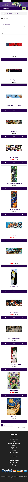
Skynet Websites (16, 477)
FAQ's (14, 436)
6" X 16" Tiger (14, 312)
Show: (26, 31)
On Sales (14, 448)
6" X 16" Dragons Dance (14, 209)
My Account (14, 454)
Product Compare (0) (5, 24)
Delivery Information (14, 439)
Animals (16, 13)
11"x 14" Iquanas (14, 390)
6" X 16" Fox (14, 235)
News (14, 441)
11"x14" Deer (14, 416)
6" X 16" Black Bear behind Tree (14, 183)
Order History (14, 456)
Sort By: (25, 26)
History (14, 438)
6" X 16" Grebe (14, 157)
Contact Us (14, 445)
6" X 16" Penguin (14, 286)
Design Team (14, 447)
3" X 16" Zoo (14, 131)
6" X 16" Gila (14, 261)
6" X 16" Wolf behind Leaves (14, 364)
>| (11, 425)
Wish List (14, 458)
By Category (9, 13)
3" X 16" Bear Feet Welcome (14, 54)
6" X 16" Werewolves (14, 338)
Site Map (14, 450)
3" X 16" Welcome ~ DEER (14, 105)
